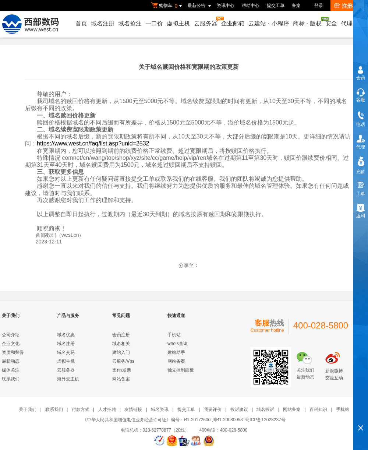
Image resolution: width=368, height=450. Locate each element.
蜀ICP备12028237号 (265, 419)
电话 (360, 124)
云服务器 (206, 22)
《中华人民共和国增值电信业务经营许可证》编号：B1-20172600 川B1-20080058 (162, 419)
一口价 (154, 23)
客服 (360, 99)
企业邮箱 (233, 23)
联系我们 (11, 379)
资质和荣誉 (13, 352)
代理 (360, 147)
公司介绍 (11, 334)
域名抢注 (130, 23)
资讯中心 (225, 5)
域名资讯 (160, 409)
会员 (360, 77)
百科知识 (318, 409)
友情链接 (133, 409)
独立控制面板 (180, 370)
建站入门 (121, 352)
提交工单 (275, 5)
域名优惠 (66, 334)
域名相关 (121, 343)
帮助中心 (250, 5)
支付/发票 (121, 370)
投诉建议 (239, 409)
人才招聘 (107, 409)
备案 (296, 5)
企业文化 (11, 343)
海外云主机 (68, 379)
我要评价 (213, 409)
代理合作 (352, 23)
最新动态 (11, 361)
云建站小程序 (268, 23)
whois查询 (177, 343)
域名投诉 (265, 409)
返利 (360, 215)
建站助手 (176, 352)
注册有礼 (348, 6)
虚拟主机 (178, 23)
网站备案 (121, 379)
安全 (331, 23)
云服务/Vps (123, 361)
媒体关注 (11, 370)
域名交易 (66, 352)
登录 (318, 5)
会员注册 (121, 334)
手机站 (174, 334)
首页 (81, 23)
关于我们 (27, 409)
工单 (360, 193)
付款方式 (80, 409)
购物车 (167, 6)
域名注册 (102, 23)
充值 (360, 171)
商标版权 (307, 22)
